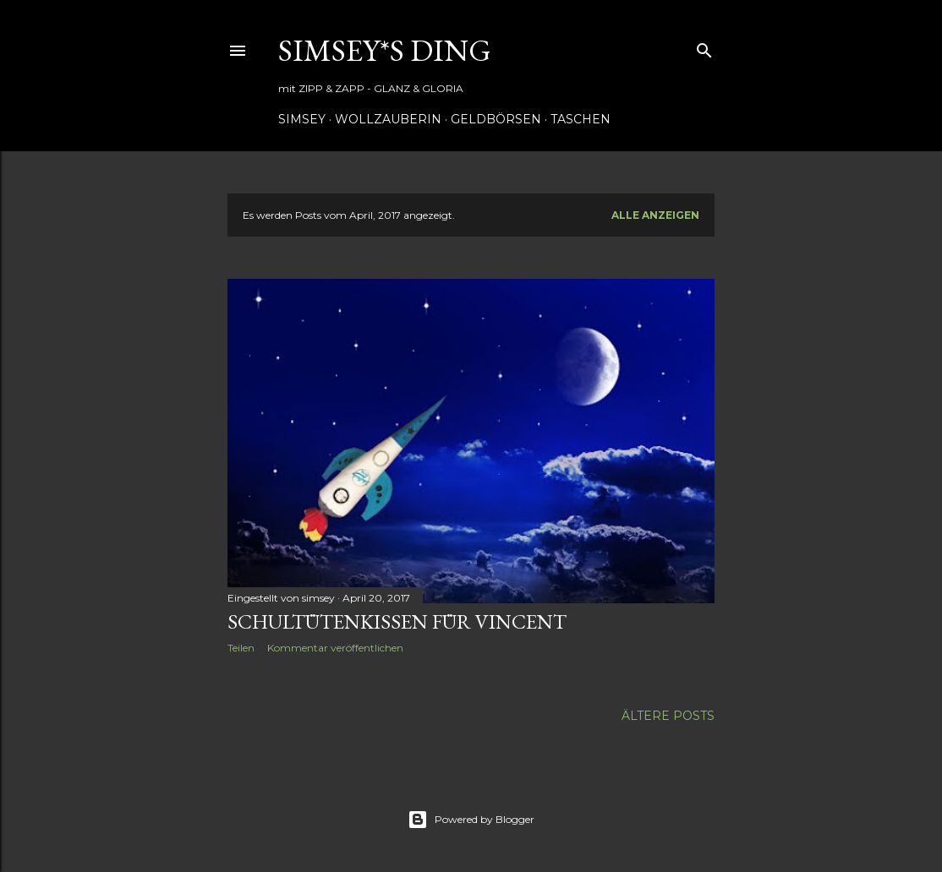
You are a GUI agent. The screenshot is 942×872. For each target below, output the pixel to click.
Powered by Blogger (471, 819)
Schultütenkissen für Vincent (397, 621)
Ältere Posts (668, 715)
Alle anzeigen (655, 215)
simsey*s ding (384, 50)
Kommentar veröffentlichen (335, 647)
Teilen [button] (241, 647)
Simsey (302, 119)
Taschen (580, 119)
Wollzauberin (388, 119)
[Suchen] (704, 46)
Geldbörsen (496, 119)
